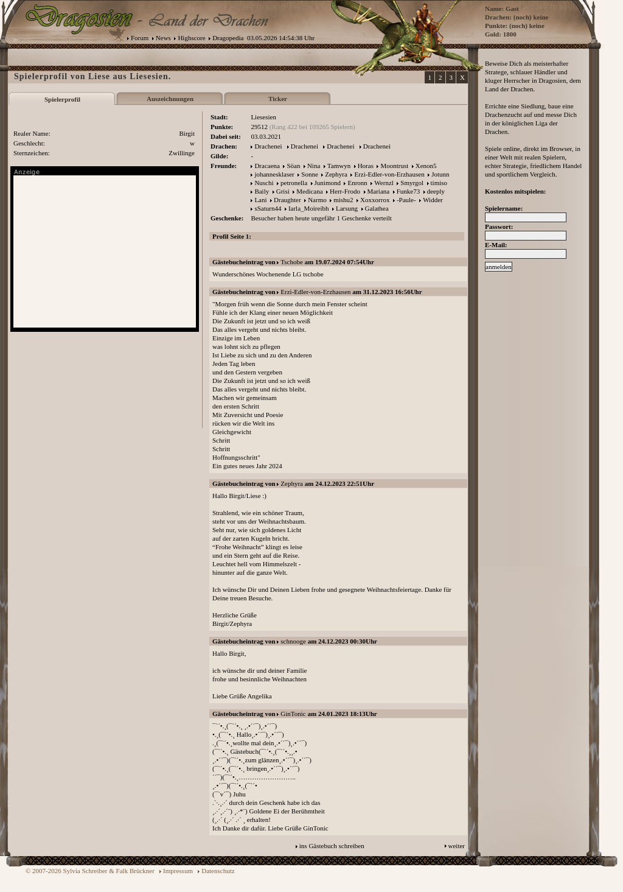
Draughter (287, 199)
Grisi (283, 191)
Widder (433, 199)
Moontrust (394, 165)
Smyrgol (411, 182)
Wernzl (384, 182)
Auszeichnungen (170, 98)
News (163, 37)
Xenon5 (426, 165)
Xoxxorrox (374, 199)
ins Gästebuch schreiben (331, 845)
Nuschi (263, 182)
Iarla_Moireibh (308, 208)
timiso (439, 182)
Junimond (328, 182)
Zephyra (336, 174)
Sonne (309, 174)
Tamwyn (338, 165)
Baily (261, 191)
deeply (436, 191)
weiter (456, 845)
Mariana (378, 191)
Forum (139, 37)
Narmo (317, 199)
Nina (313, 165)
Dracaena (267, 165)
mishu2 (343, 199)
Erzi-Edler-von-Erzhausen (389, 174)
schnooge (293, 641)
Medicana (309, 191)
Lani (260, 199)
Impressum (178, 870)
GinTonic (292, 713)
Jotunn (440, 174)
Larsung (347, 208)
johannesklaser (274, 174)
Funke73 (408, 191)
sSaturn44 (267, 208)
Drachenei (268, 146)
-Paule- (406, 199)
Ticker (277, 98)
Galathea (377, 208)
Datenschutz (217, 870)
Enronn (357, 182)
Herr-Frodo (345, 191)
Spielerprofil (62, 99)
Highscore (191, 37)
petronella (293, 182)
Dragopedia (227, 37)
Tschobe (291, 261)
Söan (293, 165)
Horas (366, 165)
